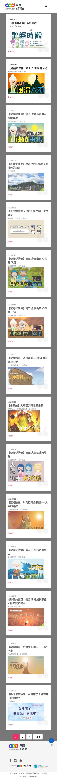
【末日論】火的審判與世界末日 (24, 405)
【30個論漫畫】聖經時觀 (22, 23)
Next (38, 736)
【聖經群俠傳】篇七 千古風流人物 (27, 68)
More (10, 51)
